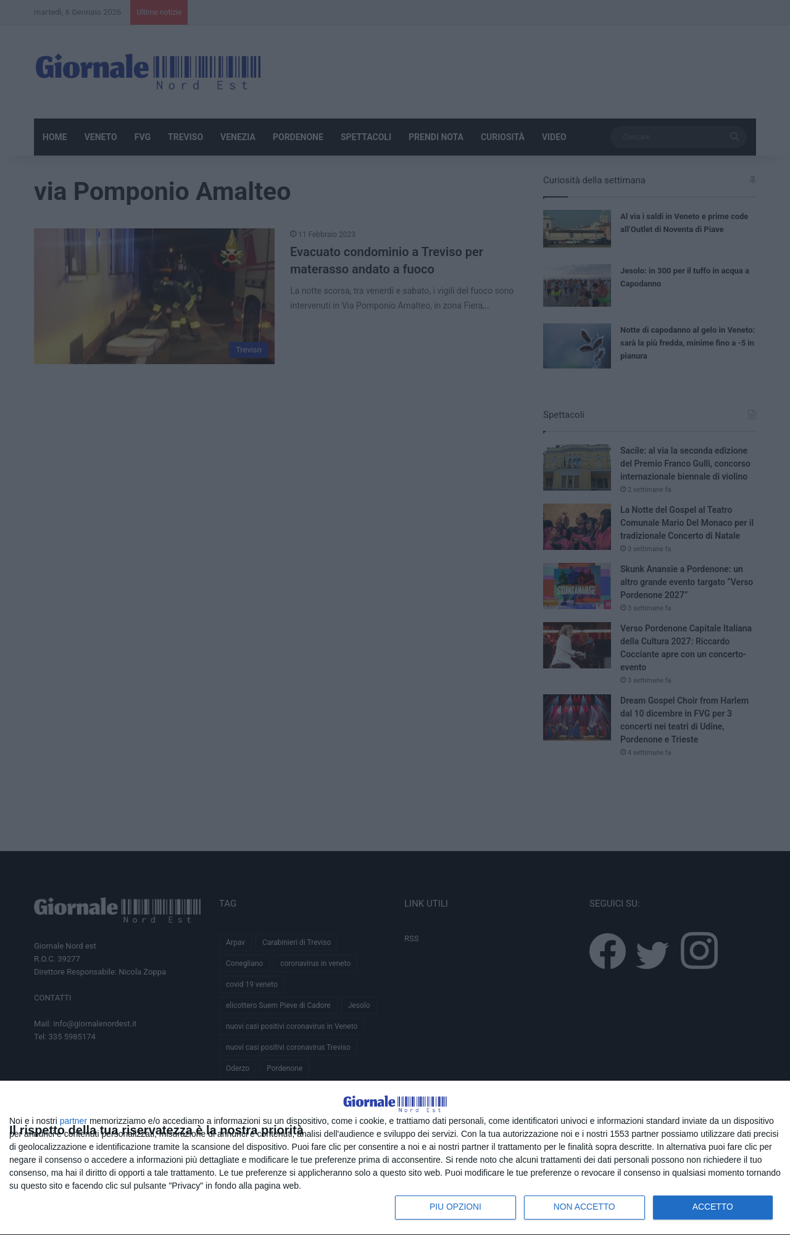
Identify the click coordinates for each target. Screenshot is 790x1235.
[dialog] (395, 1144)
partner (73, 1120)
